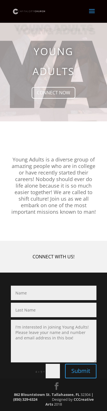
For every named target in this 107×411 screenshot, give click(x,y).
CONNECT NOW (53, 93)
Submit (80, 371)
